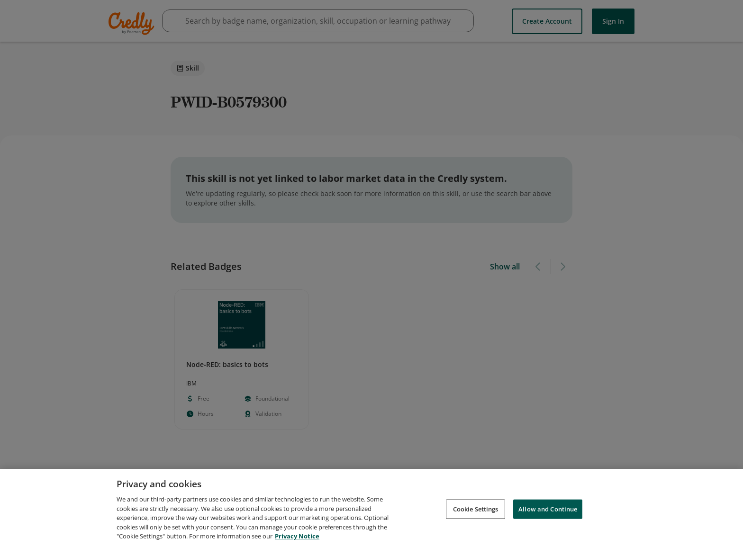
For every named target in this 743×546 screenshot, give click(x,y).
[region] (371, 507)
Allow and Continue (547, 508)
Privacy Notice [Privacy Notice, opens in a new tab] (297, 536)
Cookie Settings (475, 508)
